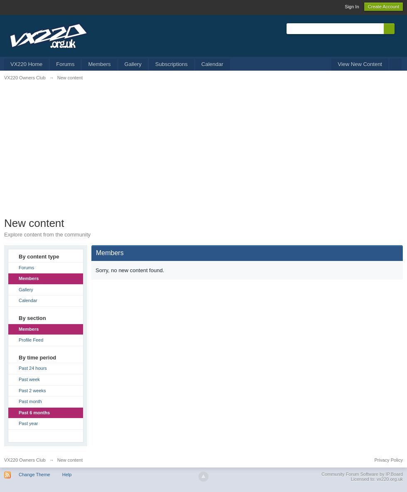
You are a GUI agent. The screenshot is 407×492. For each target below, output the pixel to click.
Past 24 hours (33, 368)
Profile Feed (31, 339)
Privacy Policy (389, 460)
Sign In (352, 6)
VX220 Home (26, 64)
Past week (29, 379)
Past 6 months (34, 412)
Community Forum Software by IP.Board (362, 474)
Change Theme (34, 474)
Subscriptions (171, 64)
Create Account (383, 6)
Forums (65, 64)
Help (67, 474)
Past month (30, 401)
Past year (28, 423)
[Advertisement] (203, 154)
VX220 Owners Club (25, 460)
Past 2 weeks (32, 390)
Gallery (133, 64)
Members (99, 64)
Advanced (399, 28)
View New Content (360, 64)
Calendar (212, 64)
